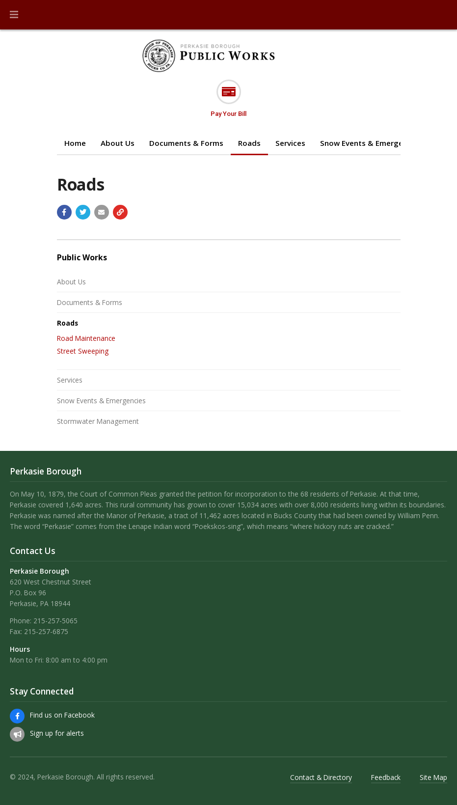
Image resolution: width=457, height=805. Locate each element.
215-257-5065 (55, 620)
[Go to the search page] (441, 15)
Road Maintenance (86, 338)
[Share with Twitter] (83, 212)
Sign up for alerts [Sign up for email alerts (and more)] (57, 733)
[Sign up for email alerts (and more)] (17, 734)
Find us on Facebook (62, 715)
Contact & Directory (321, 777)
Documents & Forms (186, 143)
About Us (117, 143)
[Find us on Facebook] (17, 716)
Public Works (82, 257)
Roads (249, 143)
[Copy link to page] (120, 212)
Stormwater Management (98, 421)
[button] (14, 15)
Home (75, 143)
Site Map (433, 777)
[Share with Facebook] (64, 212)
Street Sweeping (82, 351)
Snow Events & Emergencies (371, 143)
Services (290, 143)
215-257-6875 (46, 631)
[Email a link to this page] (101, 212)
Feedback (386, 777)
